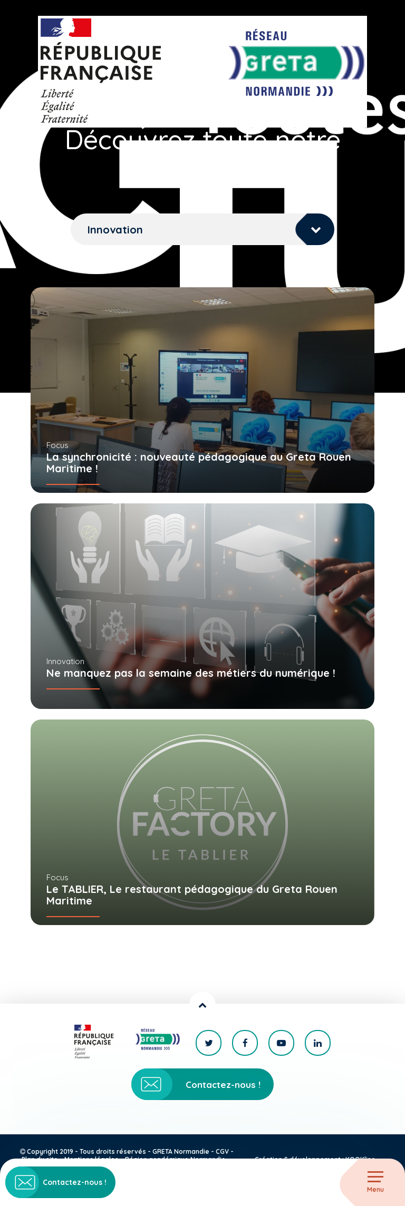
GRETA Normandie (180, 1151)
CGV (222, 1151)
